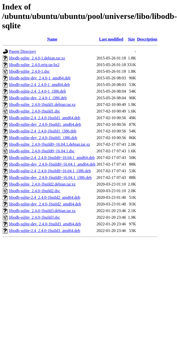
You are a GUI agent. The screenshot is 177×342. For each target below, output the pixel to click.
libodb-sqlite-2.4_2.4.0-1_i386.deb (37, 91)
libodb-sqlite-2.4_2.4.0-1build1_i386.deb (42, 131)
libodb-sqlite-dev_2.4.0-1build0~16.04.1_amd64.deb (52, 164)
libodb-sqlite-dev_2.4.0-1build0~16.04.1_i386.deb (50, 177)
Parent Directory (22, 51)
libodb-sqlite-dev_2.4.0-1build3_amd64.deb (45, 224)
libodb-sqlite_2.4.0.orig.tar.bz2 (34, 65)
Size (131, 39)
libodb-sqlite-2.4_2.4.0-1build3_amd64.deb (44, 230)
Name (52, 39)
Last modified (111, 39)
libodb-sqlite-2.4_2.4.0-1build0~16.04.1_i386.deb (50, 171)
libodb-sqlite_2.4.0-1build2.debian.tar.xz (42, 184)
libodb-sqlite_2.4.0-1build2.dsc (34, 191)
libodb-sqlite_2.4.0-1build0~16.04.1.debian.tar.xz (49, 144)
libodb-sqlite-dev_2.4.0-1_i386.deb (38, 98)
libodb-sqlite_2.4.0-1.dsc (29, 71)
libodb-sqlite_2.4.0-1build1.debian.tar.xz (42, 104)
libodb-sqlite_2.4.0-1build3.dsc (34, 217)
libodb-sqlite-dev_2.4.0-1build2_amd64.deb (45, 204)
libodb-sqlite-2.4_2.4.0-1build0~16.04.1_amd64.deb (52, 157)
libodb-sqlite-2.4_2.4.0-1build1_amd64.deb (44, 118)
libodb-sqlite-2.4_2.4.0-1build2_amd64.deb (44, 197)
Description (147, 39)
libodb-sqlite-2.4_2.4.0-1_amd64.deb (39, 84)
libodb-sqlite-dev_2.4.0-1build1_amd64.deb (45, 124)
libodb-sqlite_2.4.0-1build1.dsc (34, 111)
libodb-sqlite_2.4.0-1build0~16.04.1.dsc (42, 151)
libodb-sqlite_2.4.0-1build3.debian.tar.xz (42, 211)
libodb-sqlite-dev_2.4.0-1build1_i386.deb (43, 138)
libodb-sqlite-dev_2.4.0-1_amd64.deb (39, 78)
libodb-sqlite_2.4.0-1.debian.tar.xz (37, 58)
